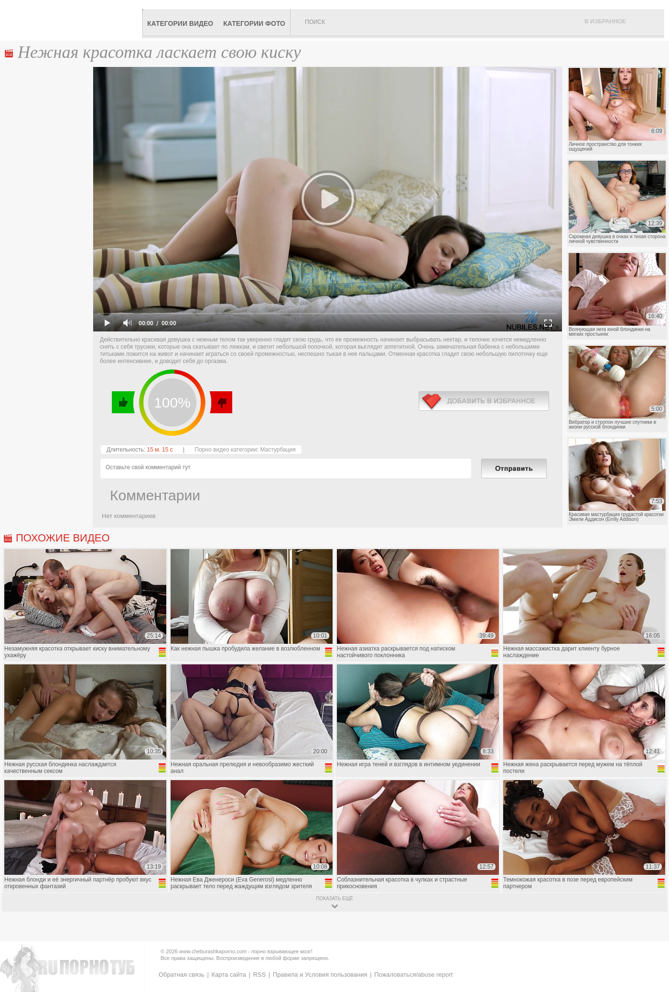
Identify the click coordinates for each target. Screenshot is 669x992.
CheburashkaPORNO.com (73, 20)
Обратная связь (182, 974)
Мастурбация (277, 449)
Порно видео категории (226, 449)
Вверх (650, 931)
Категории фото (254, 23)
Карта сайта (228, 974)
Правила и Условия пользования (320, 974)
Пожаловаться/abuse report (413, 974)
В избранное (605, 21)
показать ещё (334, 898)
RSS (259, 974)
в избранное (484, 401)
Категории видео (180, 23)
